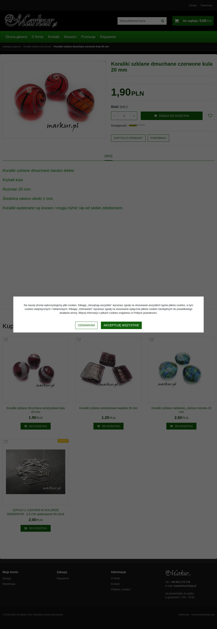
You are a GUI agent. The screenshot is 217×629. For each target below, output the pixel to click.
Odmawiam (86, 325)
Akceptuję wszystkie (121, 325)
